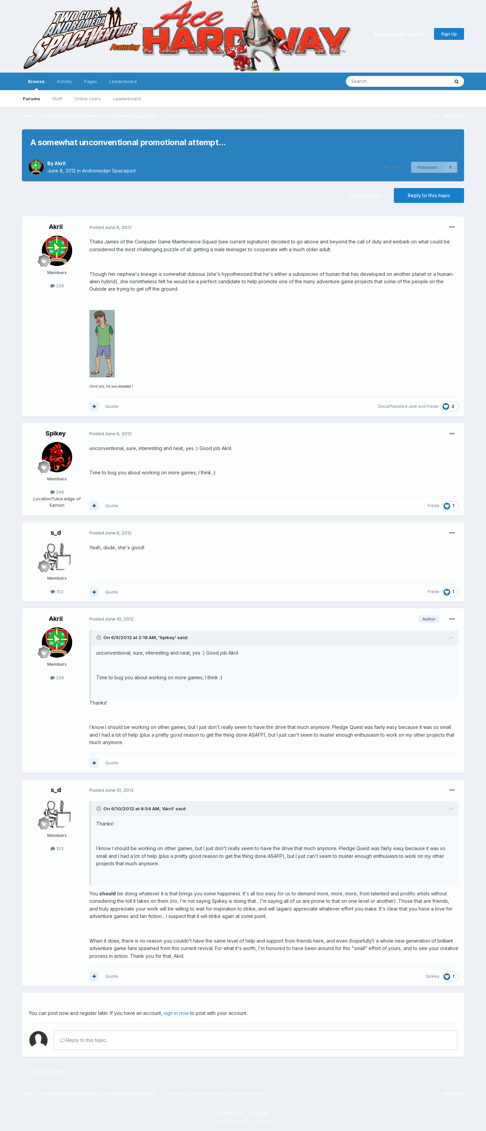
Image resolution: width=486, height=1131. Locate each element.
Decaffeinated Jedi (397, 406)
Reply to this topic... (84, 1040)
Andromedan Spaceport (109, 171)
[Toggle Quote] (99, 637)
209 (57, 285)
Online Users (87, 98)
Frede (432, 406)
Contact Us (230, 1113)
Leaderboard (127, 98)
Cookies (258, 1113)
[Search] (380, 81)
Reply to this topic (429, 195)
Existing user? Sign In (401, 34)
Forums (31, 98)
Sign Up (449, 33)
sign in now (176, 1013)
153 (57, 591)
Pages (90, 81)
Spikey (56, 433)
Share (393, 167)
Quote (111, 406)
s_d (56, 532)
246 (57, 492)
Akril (59, 163)
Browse (36, 84)
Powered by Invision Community (243, 1121)
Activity (64, 81)
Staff (57, 98)
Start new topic (366, 195)
